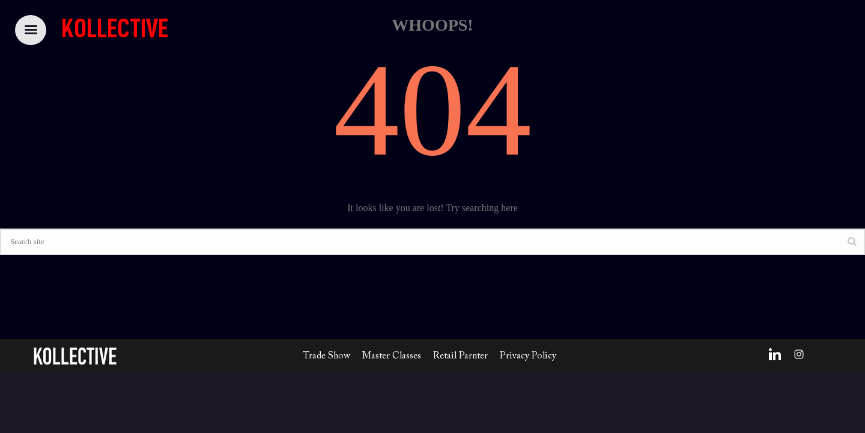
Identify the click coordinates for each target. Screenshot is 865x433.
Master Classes (391, 356)
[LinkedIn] (775, 354)
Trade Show (326, 356)
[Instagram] (799, 354)
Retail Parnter (460, 356)
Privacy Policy (528, 356)
